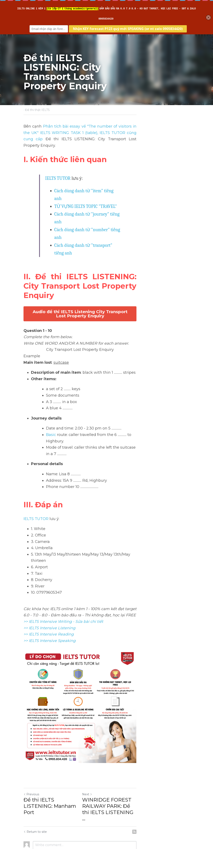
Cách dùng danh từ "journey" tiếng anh (91, 200)
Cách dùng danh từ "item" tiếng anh (88, 184)
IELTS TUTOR (58, 172)
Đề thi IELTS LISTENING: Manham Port (54, 785)
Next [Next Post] (114, 777)
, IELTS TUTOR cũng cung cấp (78, 132)
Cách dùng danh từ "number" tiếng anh (91, 207)
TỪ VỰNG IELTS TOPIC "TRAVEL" (85, 192)
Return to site (35, 802)
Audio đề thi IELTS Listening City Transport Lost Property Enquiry (106, 264)
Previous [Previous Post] (31, 777)
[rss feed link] (187, 802)
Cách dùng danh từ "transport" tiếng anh (92, 215)
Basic (51, 383)
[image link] (106, 663)
